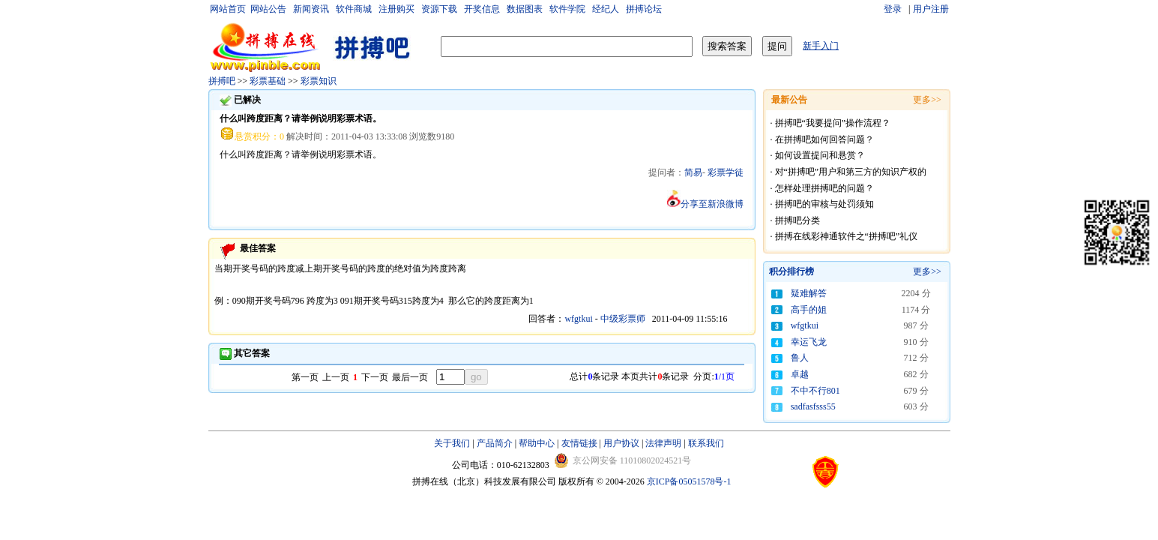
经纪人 (605, 9)
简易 (693, 172)
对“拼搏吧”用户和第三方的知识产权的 (851, 171)
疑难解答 (809, 293)
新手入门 (821, 45)
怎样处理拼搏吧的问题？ (824, 188)
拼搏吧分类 (797, 220)
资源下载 (439, 9)
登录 (894, 9)
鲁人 (800, 357)
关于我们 (452, 443)
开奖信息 (482, 9)
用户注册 (931, 9)
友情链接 (579, 443)
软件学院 (567, 9)
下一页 (374, 377)
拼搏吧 (221, 81)
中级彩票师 (622, 319)
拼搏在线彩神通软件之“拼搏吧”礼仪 (846, 236)
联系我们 (706, 443)
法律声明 (663, 443)
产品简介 (495, 443)
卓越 (800, 374)
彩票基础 (268, 81)
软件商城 (354, 9)
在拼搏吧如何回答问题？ (824, 139)
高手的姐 (809, 309)
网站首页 (228, 9)
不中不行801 (815, 391)
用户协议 (621, 443)
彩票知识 (319, 81)
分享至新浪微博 (705, 204)
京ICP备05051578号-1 (689, 481)
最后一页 (410, 377)
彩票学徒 (726, 172)
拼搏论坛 (644, 9)
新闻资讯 (311, 9)
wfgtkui (579, 319)
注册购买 (396, 9)
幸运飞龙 (809, 342)
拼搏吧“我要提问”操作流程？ (833, 123)
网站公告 (268, 9)
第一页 (305, 377)
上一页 (335, 377)
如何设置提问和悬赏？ (820, 155)
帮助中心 (537, 443)
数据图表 (525, 9)
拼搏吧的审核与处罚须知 (824, 204)
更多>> (927, 271)
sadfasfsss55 (813, 406)
